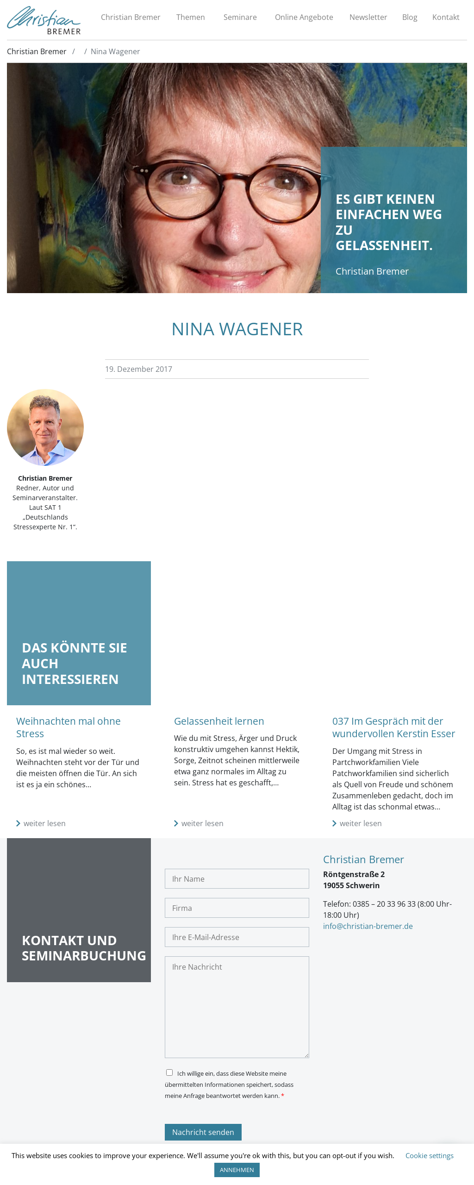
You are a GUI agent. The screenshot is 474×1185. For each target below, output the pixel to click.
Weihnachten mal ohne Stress (68, 727)
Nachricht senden (203, 1132)
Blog (410, 17)
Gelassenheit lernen (219, 721)
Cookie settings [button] (429, 1155)
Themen (190, 17)
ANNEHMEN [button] (237, 1170)
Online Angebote (304, 17)
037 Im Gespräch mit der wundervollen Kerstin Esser (393, 727)
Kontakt (446, 17)
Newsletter (368, 17)
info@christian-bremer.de (368, 926)
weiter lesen (45, 823)
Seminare (240, 17)
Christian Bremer (131, 17)
